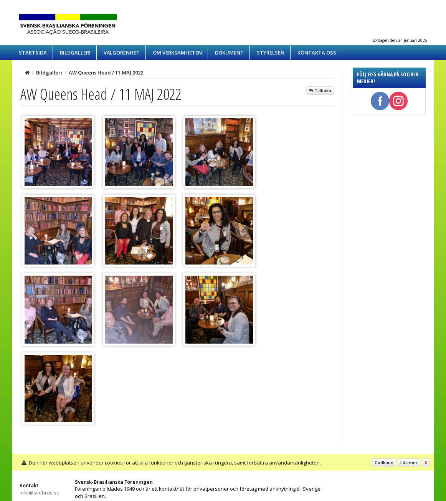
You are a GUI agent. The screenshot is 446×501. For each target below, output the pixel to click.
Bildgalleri (75, 52)
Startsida (33, 52)
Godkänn (384, 462)
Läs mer (409, 462)
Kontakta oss (316, 52)
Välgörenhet (122, 52)
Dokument (229, 52)
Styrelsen (270, 52)
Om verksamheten (177, 52)
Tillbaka (320, 90)
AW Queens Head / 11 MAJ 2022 (106, 72)
